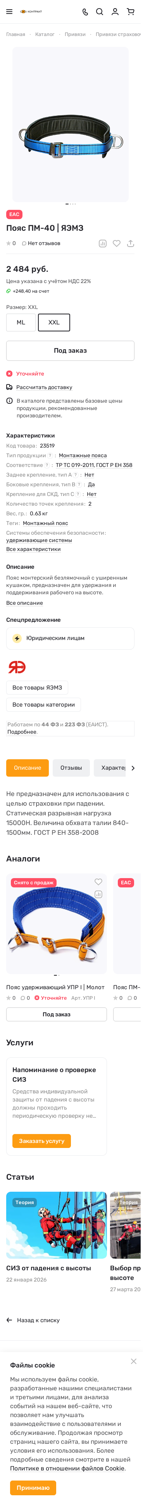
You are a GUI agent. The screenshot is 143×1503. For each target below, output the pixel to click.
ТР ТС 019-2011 (75, 465)
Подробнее (21, 732)
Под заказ (70, 350)
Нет (89, 474)
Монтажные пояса (83, 455)
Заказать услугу (41, 1141)
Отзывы (71, 767)
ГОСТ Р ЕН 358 (114, 465)
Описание (27, 767)
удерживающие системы (39, 540)
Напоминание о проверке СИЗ (54, 1074)
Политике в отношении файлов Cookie (67, 1468)
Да (91, 484)
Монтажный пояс (45, 523)
